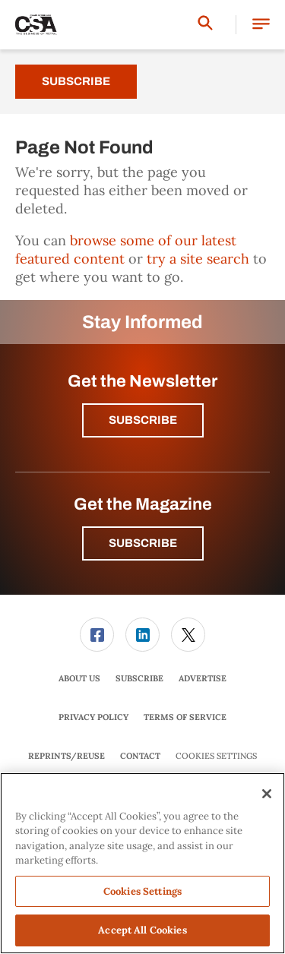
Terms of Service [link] (185, 717)
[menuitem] (97, 635)
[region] (142, 863)
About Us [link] (79, 678)
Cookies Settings (216, 756)
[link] (97, 635)
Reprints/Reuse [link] (66, 755)
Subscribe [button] (143, 420)
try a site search (198, 258)
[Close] (266, 793)
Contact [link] (140, 755)
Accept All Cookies (142, 930)
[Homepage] (36, 25)
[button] (261, 24)
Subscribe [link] (139, 678)
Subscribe (76, 81)
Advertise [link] (202, 678)
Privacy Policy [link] (93, 717)
